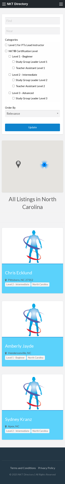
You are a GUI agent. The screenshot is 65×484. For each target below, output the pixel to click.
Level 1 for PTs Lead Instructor (24, 45)
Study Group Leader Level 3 (29, 98)
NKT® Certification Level (21, 51)
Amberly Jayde (19, 345)
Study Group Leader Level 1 (29, 61)
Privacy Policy (46, 468)
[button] (18, 164)
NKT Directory (17, 4)
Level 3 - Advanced (21, 92)
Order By (32, 111)
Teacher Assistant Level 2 (28, 86)
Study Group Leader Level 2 (29, 80)
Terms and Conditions (23, 468)
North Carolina (40, 284)
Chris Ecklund (18, 272)
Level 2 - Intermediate (23, 74)
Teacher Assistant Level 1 (28, 67)
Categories (11, 39)
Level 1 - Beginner (21, 56)
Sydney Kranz (18, 419)
